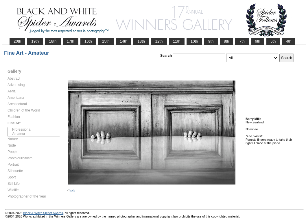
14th (123, 41)
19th (35, 41)
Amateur (18, 134)
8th (227, 41)
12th (159, 41)
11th (177, 41)
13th (141, 41)
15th (106, 41)
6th (257, 41)
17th (71, 41)
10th (194, 41)
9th (211, 41)
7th (242, 41)
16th (88, 41)
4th (289, 41)
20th (17, 41)
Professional (21, 129)
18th (53, 41)
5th (273, 41)
